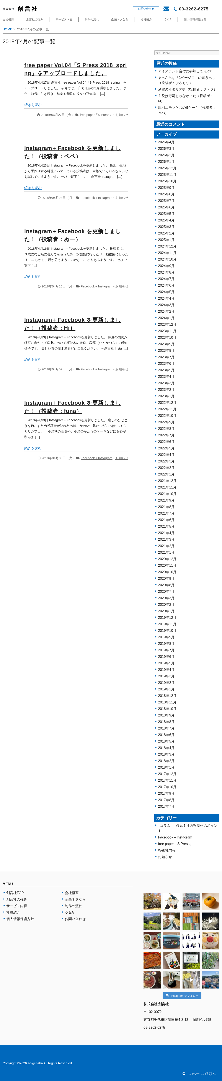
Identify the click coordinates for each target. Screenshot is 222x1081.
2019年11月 (167, 624)
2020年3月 (166, 598)
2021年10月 (167, 494)
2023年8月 (166, 350)
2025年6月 (166, 207)
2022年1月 (166, 474)
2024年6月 (166, 285)
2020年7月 (166, 591)
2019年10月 (167, 630)
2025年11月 (167, 175)
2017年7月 (166, 806)
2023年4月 (166, 376)
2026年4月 (166, 142)
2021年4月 (166, 533)
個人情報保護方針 (195, 19)
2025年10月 (167, 181)
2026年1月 (166, 161)
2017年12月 (167, 774)
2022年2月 (166, 468)
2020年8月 (166, 585)
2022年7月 (166, 435)
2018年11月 (167, 702)
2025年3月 (166, 227)
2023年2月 (166, 389)
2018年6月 (166, 735)
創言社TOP (15, 893)
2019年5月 (166, 663)
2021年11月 (167, 487)
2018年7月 (166, 728)
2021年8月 (166, 507)
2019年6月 (166, 657)
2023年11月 (167, 331)
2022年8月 (166, 429)
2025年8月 (166, 194)
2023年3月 (166, 383)
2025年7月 (166, 201)
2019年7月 (166, 650)
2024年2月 (166, 311)
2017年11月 (167, 780)
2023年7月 (166, 357)
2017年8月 (166, 800)
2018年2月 (166, 761)
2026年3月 (166, 148)
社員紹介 (146, 19)
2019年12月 (167, 617)
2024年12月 (167, 246)
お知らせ (121, 115)
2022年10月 (167, 416)
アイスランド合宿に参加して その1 (185, 71)
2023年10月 (167, 337)
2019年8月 (166, 643)
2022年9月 (166, 422)
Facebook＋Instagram (96, 198)
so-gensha (35, 1063)
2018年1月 (166, 767)
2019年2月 (166, 683)
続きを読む (33, 105)
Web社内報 (167, 850)
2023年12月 (167, 324)
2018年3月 (166, 754)
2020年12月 (167, 559)
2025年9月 (166, 188)
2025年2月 (166, 233)
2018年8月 (166, 722)
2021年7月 (166, 513)
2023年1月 (166, 396)
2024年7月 (166, 279)
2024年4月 (166, 298)
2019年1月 (166, 689)
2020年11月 (167, 565)
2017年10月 (167, 787)
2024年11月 (167, 253)
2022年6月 (166, 442)
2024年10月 (167, 259)
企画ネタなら (119, 19)
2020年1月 (166, 611)
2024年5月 (166, 292)
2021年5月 (166, 526)
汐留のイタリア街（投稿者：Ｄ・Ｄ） (187, 89)
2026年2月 (166, 155)
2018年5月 (166, 741)
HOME (7, 29)
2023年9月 (166, 344)
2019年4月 (166, 670)
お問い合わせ (75, 919)
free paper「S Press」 (96, 115)
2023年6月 (166, 363)
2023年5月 (166, 370)
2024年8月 (166, 272)
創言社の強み (34, 19)
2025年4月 (166, 220)
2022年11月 (167, 409)
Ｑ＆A (167, 19)
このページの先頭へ (199, 1074)
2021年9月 (166, 500)
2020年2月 (166, 604)
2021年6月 (166, 520)
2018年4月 (166, 748)
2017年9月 (166, 793)
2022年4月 (166, 455)
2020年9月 (166, 578)
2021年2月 (166, 546)
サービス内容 (64, 19)
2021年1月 (166, 552)
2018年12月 (167, 696)
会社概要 (8, 19)
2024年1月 (166, 318)
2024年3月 (166, 305)
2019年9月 (166, 637)
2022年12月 (167, 402)
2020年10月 (167, 572)
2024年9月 (166, 266)
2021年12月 (167, 481)
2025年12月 (167, 168)
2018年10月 (167, 709)
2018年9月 (166, 715)
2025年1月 (166, 240)
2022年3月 (166, 461)
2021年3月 (166, 539)
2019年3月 (166, 676)
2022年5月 (166, 448)
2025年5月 (166, 214)
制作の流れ (92, 19)
